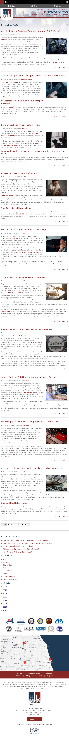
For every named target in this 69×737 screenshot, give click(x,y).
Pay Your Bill (34, 719)
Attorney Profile (34, 674)
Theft (22, 333)
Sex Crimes (24, 177)
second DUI (13, 238)
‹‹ (2, 525)
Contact (38, 676)
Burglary (24, 128)
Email (34, 6)
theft (12, 136)
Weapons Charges (26, 79)
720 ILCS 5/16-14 (36, 342)
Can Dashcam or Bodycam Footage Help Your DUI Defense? (26, 540)
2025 (4, 590)
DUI (20, 34)
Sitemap (49, 724)
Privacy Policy (31, 724)
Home (19, 674)
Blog (28, 676)
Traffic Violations (9, 576)
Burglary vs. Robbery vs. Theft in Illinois (18, 546)
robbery (4, 136)
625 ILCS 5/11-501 (14, 250)
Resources (20, 724)
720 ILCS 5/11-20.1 (29, 392)
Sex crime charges (7, 196)
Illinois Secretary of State (30, 252)
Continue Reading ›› (61, 67)
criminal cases (6, 441)
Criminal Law (27, 281)
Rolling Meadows (53, 15)
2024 (4, 594)
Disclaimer (41, 724)
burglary (35, 133)
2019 (4, 610)
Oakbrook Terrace (38, 15)
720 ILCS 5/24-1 (11, 107)
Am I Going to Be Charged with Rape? (17, 552)
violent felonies (6, 311)
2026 (4, 587)
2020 (4, 607)
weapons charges (12, 82)
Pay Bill (50, 676)
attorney (53, 200)
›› (28, 525)
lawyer (55, 62)
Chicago (65, 15)
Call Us (11, 6)
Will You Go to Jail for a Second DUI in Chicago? (21, 549)
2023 (4, 597)
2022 (4, 600)
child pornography (29, 404)
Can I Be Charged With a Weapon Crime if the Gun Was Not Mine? (28, 543)
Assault (5, 559)
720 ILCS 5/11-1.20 (21, 214)
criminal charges (16, 184)
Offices (57, 6)
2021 (4, 604)
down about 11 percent (15, 292)
